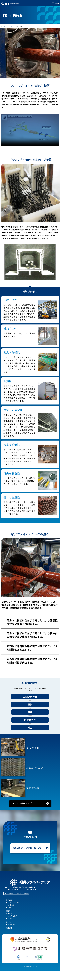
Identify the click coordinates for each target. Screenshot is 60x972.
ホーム (3, 26)
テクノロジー (10, 26)
